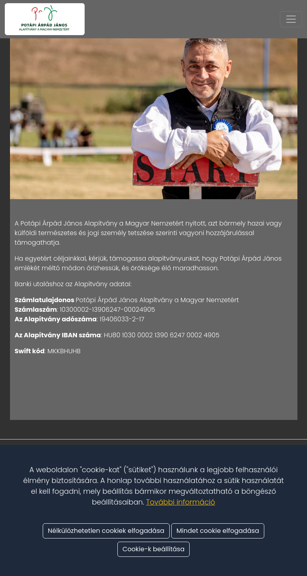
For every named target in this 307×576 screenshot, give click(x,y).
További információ (180, 502)
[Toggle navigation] (291, 19)
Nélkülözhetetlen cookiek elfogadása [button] (106, 530)
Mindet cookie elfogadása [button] (217, 530)
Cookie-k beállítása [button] (153, 549)
